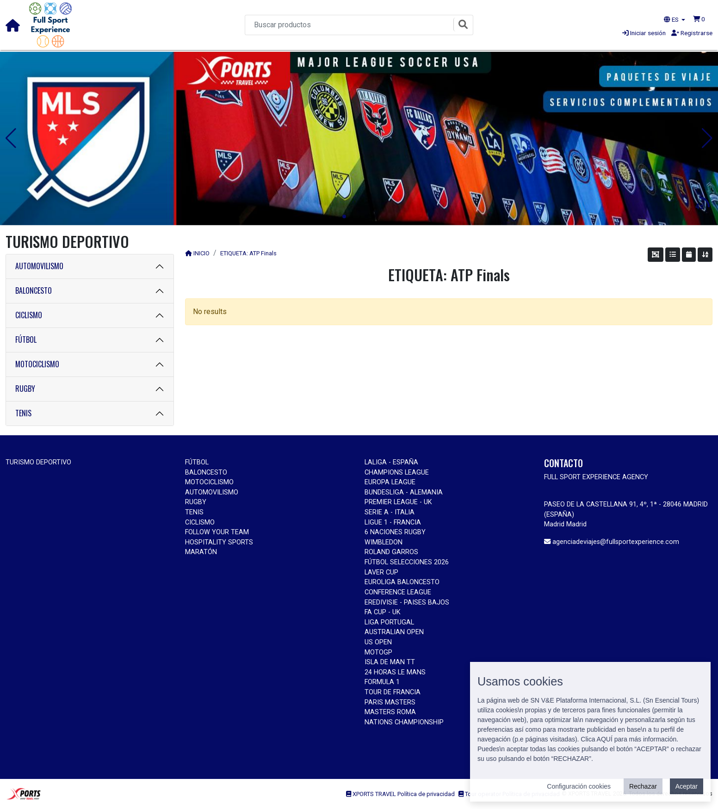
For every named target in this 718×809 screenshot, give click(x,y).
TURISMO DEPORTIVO (38, 462)
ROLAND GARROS (391, 552)
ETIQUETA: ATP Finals (248, 253)
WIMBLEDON (383, 542)
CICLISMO (28, 315)
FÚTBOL (26, 339)
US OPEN (378, 642)
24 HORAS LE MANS (395, 672)
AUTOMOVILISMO (39, 266)
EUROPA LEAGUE (390, 482)
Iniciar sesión (644, 33)
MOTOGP (378, 652)
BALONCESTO (33, 290)
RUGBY (25, 388)
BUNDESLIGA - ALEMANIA (404, 492)
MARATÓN (201, 552)
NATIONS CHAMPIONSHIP (404, 722)
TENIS (23, 413)
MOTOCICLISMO (37, 364)
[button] (699, 19)
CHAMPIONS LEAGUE (397, 472)
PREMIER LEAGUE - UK (398, 502)
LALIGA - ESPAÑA (391, 462)
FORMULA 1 (382, 682)
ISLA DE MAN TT (390, 662)
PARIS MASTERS (390, 702)
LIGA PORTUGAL (389, 622)
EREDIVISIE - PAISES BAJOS (407, 602)
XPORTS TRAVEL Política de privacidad (400, 793)
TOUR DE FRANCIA (393, 692)
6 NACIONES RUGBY (395, 532)
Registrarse (691, 33)
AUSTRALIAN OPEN (394, 632)
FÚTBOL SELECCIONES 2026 (407, 562)
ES (672, 19)
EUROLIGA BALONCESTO (402, 582)
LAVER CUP (381, 572)
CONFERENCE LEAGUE (398, 592)
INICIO (201, 253)
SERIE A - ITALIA (390, 512)
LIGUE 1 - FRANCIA (393, 522)
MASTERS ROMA (390, 712)
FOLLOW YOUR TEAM (217, 532)
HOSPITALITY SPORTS (219, 542)
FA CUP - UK (383, 612)
